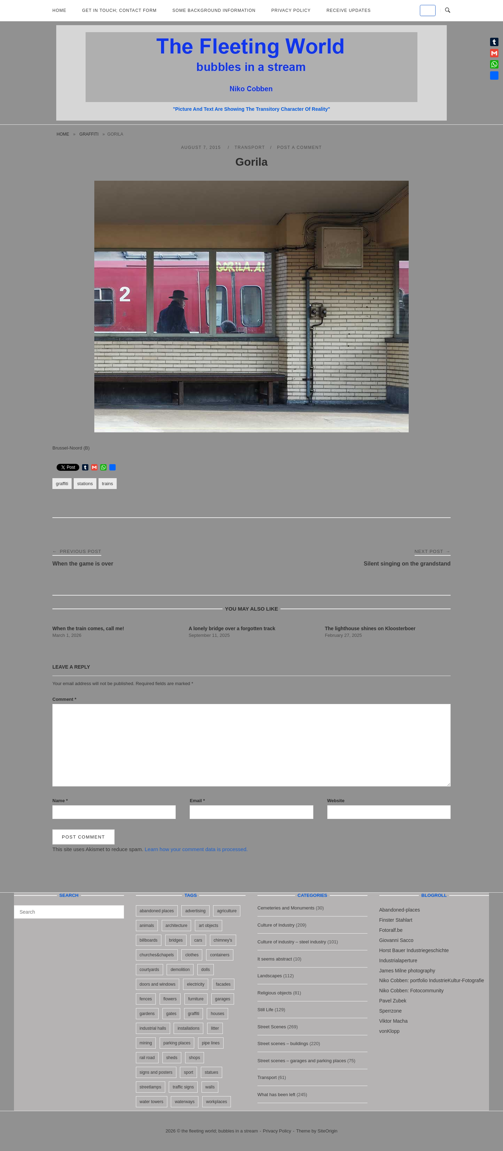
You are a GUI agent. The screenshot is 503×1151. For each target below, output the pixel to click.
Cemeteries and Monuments (285, 908)
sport (188, 1072)
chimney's (223, 940)
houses (217, 1013)
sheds (171, 1057)
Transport (249, 147)
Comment (64, 699)
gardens (147, 1013)
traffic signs (183, 1087)
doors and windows (158, 984)
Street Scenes (271, 1026)
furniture (196, 999)
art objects (208, 925)
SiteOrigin (327, 1131)
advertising (195, 910)
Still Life (265, 1009)
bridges (176, 940)
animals (147, 925)
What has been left (276, 1094)
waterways (185, 1101)
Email (197, 800)
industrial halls (153, 1028)
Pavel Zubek (393, 1000)
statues (211, 1072)
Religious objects (274, 992)
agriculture (226, 910)
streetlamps (150, 1087)
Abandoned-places (399, 910)
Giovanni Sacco (396, 940)
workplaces (216, 1101)
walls (210, 1087)
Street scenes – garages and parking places (301, 1060)
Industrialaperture (398, 960)
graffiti (89, 134)
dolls (205, 969)
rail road (147, 1057)
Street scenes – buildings (282, 1043)
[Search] (116, 908)
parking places (176, 1043)
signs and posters (156, 1072)
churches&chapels (157, 954)
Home (59, 10)
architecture (177, 925)
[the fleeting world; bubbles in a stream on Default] (428, 10)
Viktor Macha (393, 1021)
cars (198, 940)
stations (85, 483)
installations (188, 1028)
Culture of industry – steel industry (291, 941)
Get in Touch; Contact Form (119, 10)
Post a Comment (299, 147)
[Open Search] (448, 10)
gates (171, 1013)
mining (146, 1043)
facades (223, 984)
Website (336, 800)
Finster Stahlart (396, 920)
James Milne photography (407, 970)
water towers (151, 1101)
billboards (149, 940)
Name (60, 800)
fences (146, 999)
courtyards (149, 969)
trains (107, 483)
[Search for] (69, 912)
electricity (195, 984)
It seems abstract (274, 959)
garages (222, 999)
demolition (180, 969)
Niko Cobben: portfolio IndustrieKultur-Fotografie (431, 980)
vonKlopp (389, 1031)
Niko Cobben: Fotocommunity (411, 990)
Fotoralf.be (391, 930)
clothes (191, 954)
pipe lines (211, 1043)
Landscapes (269, 975)
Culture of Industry (275, 925)
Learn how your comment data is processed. (196, 849)
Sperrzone (390, 1011)
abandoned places (157, 910)
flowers (170, 999)
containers (219, 954)
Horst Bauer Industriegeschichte (414, 950)
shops (194, 1057)
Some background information (214, 10)
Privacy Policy (291, 10)
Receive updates (349, 10)
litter (215, 1028)
